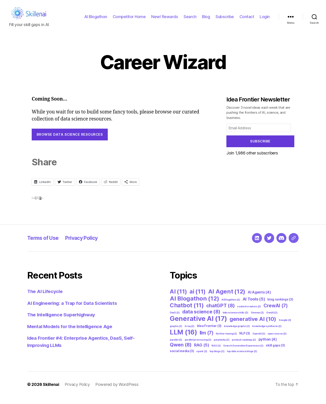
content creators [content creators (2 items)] (249, 313)
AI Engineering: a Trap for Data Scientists (73, 310)
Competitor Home (129, 20)
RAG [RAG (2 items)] (216, 352)
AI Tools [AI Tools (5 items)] (254, 305)
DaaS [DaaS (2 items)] (175, 319)
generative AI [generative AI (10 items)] (253, 325)
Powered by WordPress (117, 391)
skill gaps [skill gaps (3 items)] (275, 352)
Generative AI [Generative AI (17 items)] (198, 325)
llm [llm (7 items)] (206, 339)
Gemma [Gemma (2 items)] (257, 319)
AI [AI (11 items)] (178, 298)
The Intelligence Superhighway (62, 321)
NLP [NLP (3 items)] (244, 340)
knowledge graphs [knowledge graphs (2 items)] (237, 333)
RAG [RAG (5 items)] (201, 351)
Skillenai (51, 391)
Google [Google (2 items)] (285, 326)
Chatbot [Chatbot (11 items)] (187, 312)
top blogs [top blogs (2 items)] (217, 358)
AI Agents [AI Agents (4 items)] (259, 299)
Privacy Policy (85, 244)
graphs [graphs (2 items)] (176, 333)
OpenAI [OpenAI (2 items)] (258, 340)
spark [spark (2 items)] (201, 358)
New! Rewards (164, 20)
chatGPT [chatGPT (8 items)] (220, 312)
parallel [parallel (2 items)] (176, 346)
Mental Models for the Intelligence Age (71, 333)
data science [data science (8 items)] (201, 318)
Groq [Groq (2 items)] (189, 333)
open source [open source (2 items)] (277, 340)
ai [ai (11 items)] (197, 298)
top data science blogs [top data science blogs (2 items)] (242, 358)
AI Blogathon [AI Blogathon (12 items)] (194, 305)
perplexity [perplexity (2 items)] (221, 346)
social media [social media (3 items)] (182, 358)
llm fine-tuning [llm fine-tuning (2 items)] (226, 340)
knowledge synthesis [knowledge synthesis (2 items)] (267, 333)
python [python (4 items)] (268, 346)
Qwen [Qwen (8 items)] (181, 351)
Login (265, 20)
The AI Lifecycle (45, 298)
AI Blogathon (95, 20)
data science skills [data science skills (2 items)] (235, 319)
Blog (206, 20)
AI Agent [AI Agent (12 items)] (226, 298)
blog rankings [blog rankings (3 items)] (280, 306)
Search (190, 20)
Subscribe (225, 20)
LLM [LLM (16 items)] (183, 339)
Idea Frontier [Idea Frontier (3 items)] (209, 332)
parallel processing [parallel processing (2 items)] (198, 346)
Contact (247, 20)
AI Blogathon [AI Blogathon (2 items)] (230, 306)
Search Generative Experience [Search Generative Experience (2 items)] (243, 352)
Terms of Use (44, 244)
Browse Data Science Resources (70, 141)
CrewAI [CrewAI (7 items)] (276, 312)
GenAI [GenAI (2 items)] (272, 319)
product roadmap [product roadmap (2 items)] (244, 346)
